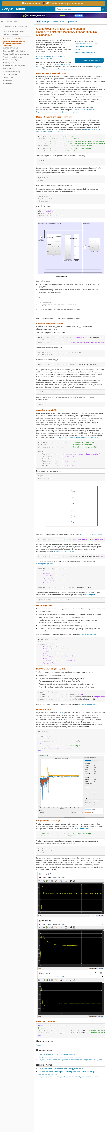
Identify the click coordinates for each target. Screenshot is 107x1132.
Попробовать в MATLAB (89, 60)
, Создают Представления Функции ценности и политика (77, 437)
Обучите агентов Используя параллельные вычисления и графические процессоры (71, 1060)
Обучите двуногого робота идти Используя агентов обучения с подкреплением (69, 1077)
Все (38, 22)
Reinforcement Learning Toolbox (14, 31)
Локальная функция (10, 75)
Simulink (78, 50)
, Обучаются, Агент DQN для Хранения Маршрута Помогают (50, 56)
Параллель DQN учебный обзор (14, 51)
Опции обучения (8, 63)
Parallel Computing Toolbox (85, 53)
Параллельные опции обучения (14, 66)
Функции (55, 22)
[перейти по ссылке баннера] (53, 3)
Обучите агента (8, 69)
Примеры (45, 22)
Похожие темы (8, 80)
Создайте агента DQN (10, 60)
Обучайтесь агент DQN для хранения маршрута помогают (61, 1069)
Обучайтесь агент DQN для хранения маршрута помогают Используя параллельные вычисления (14, 42)
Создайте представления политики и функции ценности (60, 1057)
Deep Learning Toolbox (83, 47)
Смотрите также (8, 77)
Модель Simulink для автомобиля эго (16, 54)
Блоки (62, 22)
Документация (13, 9)
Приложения (72, 22)
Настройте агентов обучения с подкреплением (57, 1054)
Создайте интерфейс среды (12, 57)
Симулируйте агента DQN (12, 72)
